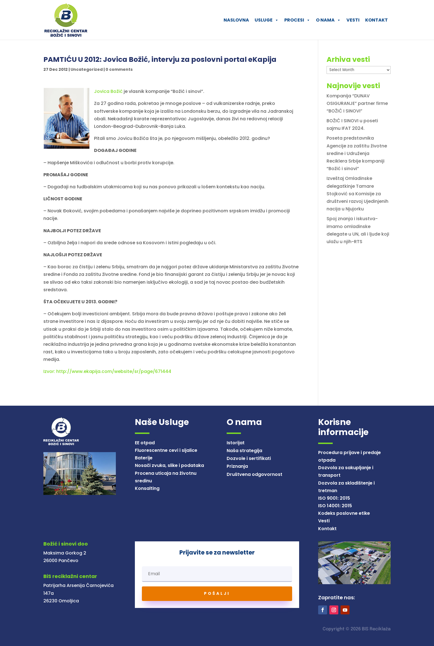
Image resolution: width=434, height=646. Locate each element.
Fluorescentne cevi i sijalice (166, 450)
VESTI (353, 20)
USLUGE (267, 20)
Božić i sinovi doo (65, 543)
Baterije (144, 458)
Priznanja (237, 466)
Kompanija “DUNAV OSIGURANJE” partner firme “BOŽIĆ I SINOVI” (357, 103)
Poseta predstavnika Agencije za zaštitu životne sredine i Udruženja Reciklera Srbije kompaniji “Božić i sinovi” (357, 153)
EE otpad (145, 443)
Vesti (324, 521)
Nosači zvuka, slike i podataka (169, 465)
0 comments (119, 69)
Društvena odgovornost (254, 474)
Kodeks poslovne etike (344, 513)
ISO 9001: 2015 (334, 498)
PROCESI (297, 20)
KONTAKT (376, 20)
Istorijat (236, 443)
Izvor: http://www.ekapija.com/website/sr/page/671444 (107, 371)
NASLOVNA (236, 20)
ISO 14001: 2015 (335, 505)
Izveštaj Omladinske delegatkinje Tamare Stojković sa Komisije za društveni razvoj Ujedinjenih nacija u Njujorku (357, 193)
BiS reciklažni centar (70, 576)
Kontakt (327, 528)
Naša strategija (244, 450)
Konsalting (147, 488)
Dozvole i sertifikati (249, 458)
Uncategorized (87, 69)
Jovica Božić (108, 91)
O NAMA (328, 20)
